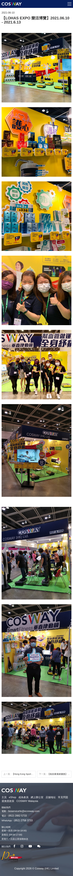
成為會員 (23, 797)
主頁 (4, 797)
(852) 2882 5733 (17, 815)
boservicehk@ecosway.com (23, 811)
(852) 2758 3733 (23, 820)
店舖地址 (51, 797)
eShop (12, 797)
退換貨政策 (8, 801)
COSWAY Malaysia (27, 801)
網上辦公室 (37, 797)
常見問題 (63, 797)
